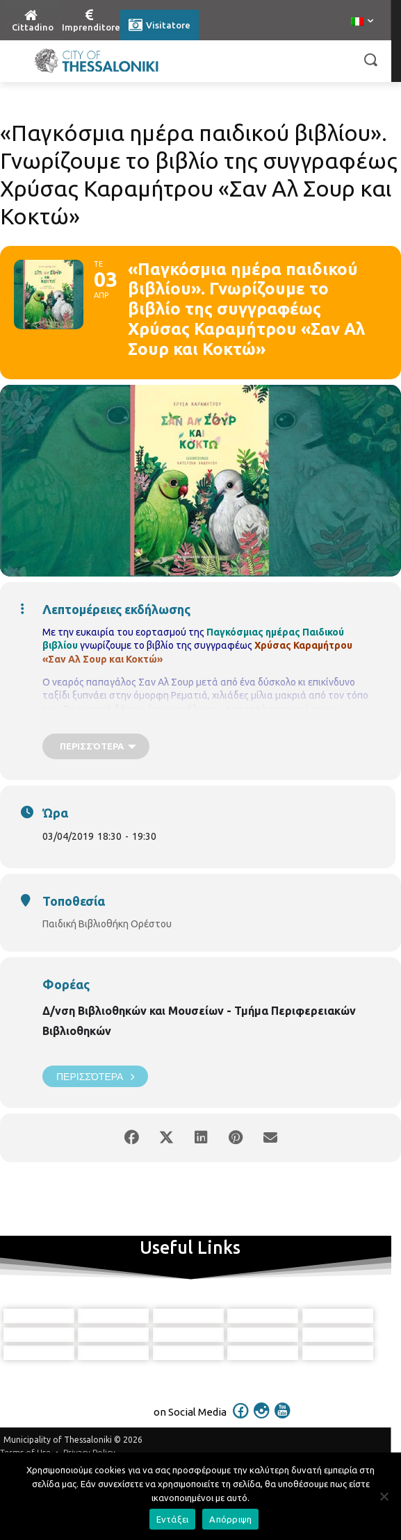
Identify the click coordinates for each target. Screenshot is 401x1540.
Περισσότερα (95, 1076)
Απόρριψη (230, 1519)
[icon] (240, 1449)
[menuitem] (362, 22)
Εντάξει (172, 1519)
